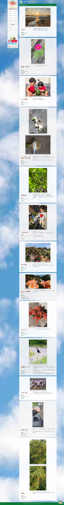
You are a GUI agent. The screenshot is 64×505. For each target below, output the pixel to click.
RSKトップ (16, 47)
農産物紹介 (10, 26)
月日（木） (15, 15)
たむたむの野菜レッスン (12, 35)
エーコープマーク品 (11, 32)
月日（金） (11, 15)
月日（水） (11, 13)
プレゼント (10, 21)
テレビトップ (12, 47)
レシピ (9, 28)
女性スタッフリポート (12, 30)
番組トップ (9, 47)
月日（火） (15, 13)
